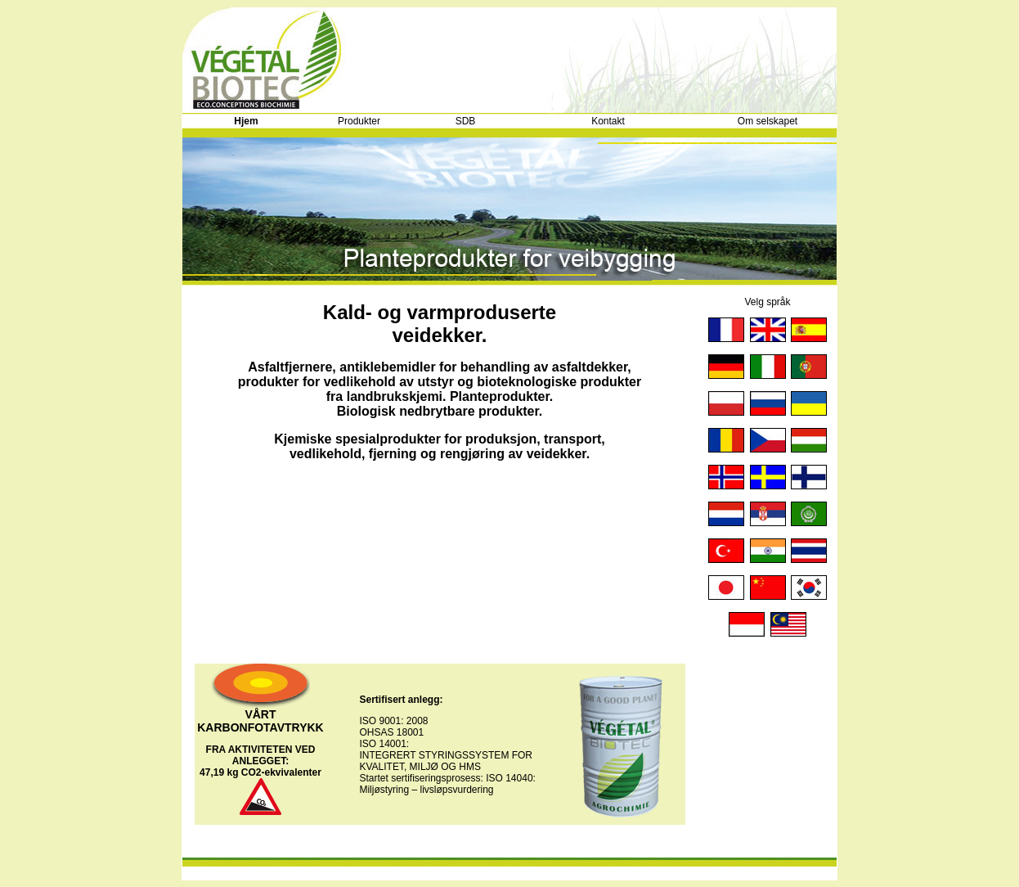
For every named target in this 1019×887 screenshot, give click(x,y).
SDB (466, 121)
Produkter (359, 121)
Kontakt (608, 121)
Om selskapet (767, 121)
